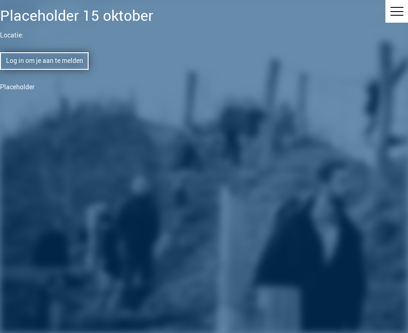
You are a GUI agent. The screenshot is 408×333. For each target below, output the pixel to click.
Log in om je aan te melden (44, 60)
